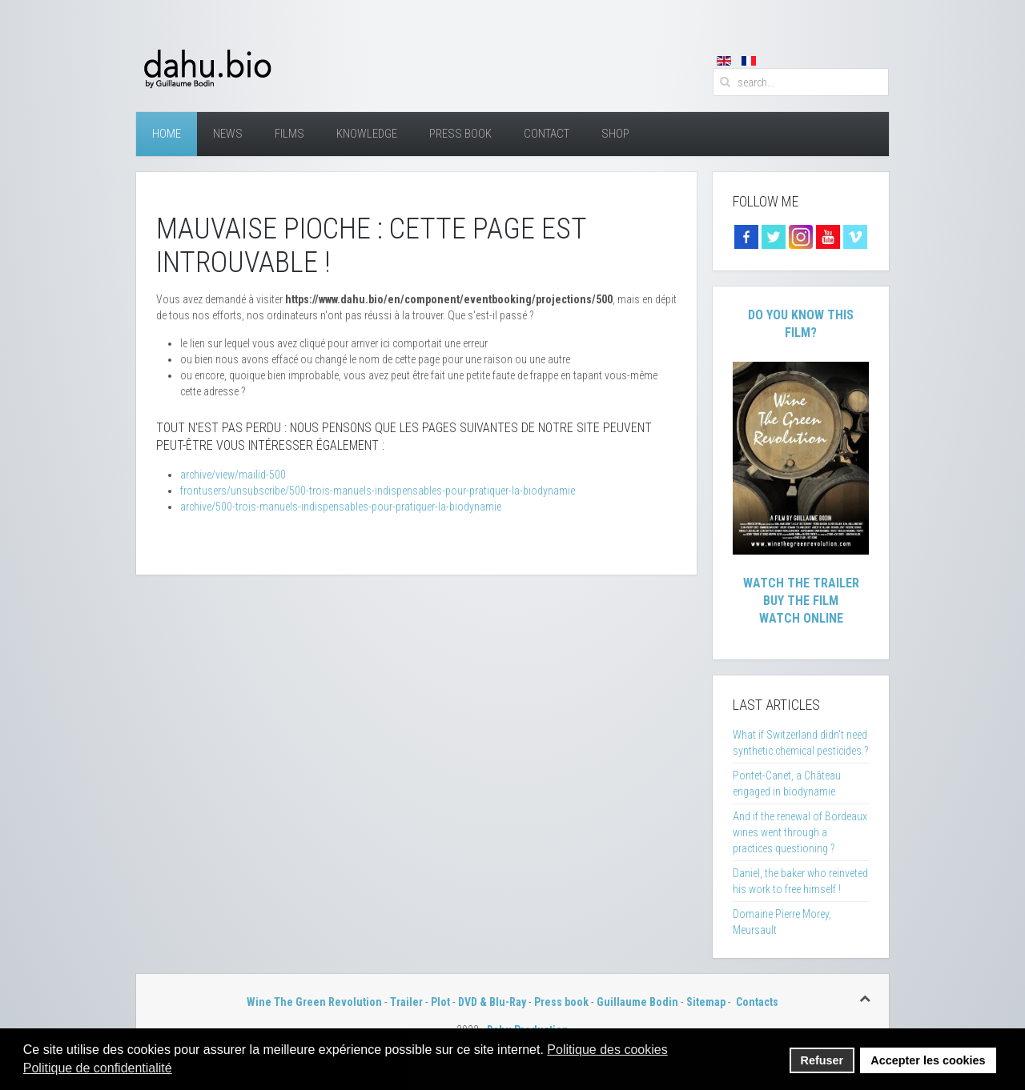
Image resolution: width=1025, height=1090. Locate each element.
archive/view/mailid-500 (233, 474)
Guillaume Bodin (637, 1002)
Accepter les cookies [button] (927, 1060)
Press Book (460, 133)
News (228, 133)
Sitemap (706, 1002)
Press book (561, 1002)
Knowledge (366, 133)
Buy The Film (800, 600)
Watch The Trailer (801, 583)
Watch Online (801, 618)
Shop (615, 133)
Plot (440, 1002)
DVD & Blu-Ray (492, 1002)
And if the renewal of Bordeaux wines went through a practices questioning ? (800, 832)
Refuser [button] (822, 1060)
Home (166, 133)
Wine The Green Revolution (314, 1002)
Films (289, 133)
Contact (546, 133)
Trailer (406, 1002)
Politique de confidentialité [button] (97, 1068)
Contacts (757, 1002)
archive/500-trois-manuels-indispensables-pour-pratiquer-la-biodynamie (340, 506)
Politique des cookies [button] (607, 1049)
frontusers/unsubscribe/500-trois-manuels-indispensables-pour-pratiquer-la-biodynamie (377, 490)
